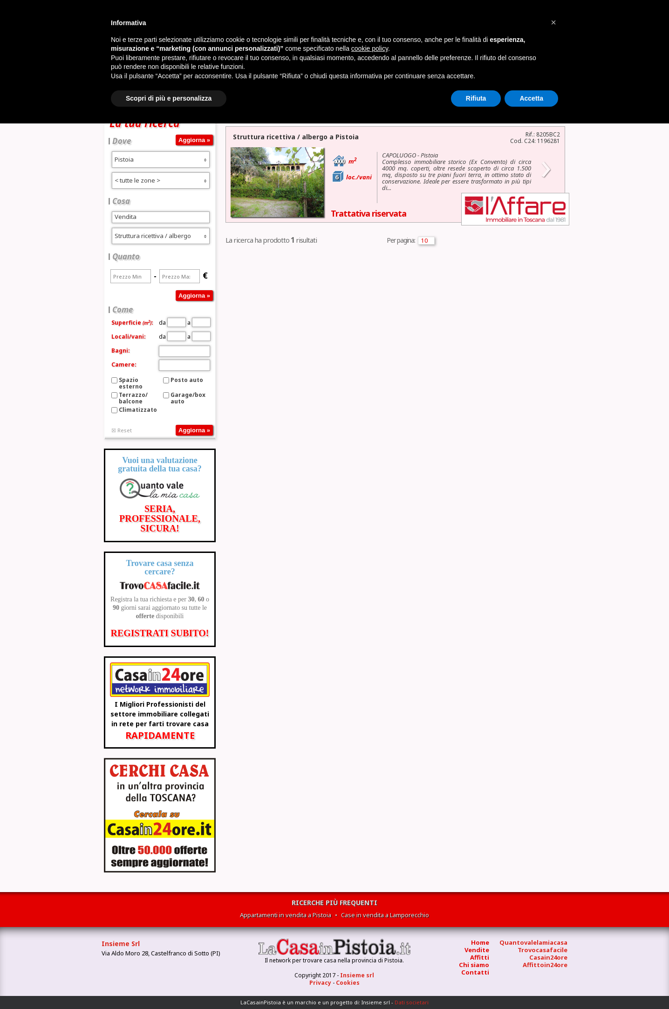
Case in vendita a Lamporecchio (385, 915)
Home (480, 942)
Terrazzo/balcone (133, 398)
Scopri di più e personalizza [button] (169, 98)
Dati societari (412, 1002)
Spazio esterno (131, 383)
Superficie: (132, 323)
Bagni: (120, 351)
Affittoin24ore (545, 965)
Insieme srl (357, 975)
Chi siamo (474, 965)
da (172, 323)
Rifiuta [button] (476, 98)
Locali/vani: (128, 337)
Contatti (475, 972)
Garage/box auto (188, 398)
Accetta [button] (531, 98)
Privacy (320, 983)
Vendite (476, 950)
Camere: (124, 364)
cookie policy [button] (369, 48)
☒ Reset (121, 430)
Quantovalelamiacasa (533, 942)
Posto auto (187, 380)
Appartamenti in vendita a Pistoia (285, 915)
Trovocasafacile (542, 950)
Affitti (479, 957)
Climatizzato (138, 410)
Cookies (348, 983)
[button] (553, 22)
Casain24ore (548, 957)
